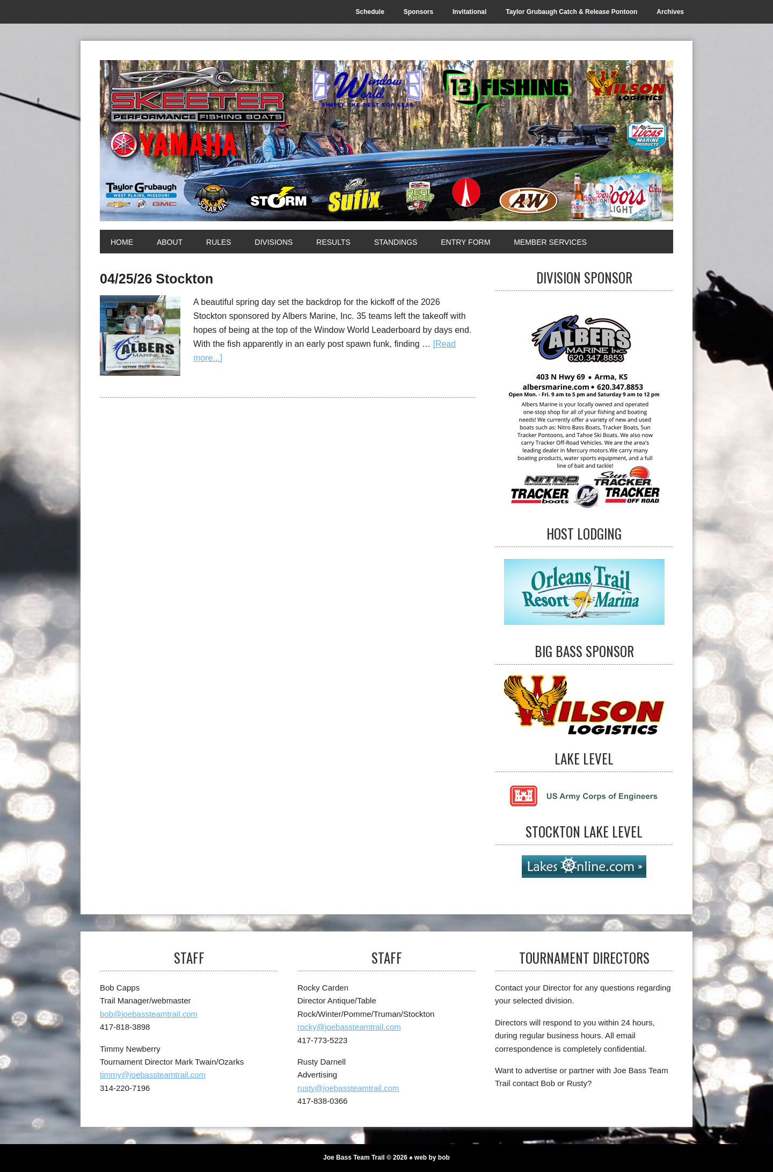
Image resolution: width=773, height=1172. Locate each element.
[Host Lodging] (584, 592)
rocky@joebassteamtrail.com (349, 1026)
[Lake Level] (584, 794)
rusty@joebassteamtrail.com (348, 1088)
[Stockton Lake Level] (584, 866)
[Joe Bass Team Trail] (386, 140)
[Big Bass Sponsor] (584, 704)
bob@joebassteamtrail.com (149, 1013)
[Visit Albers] (584, 405)
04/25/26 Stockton (156, 278)
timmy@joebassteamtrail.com (153, 1074)
